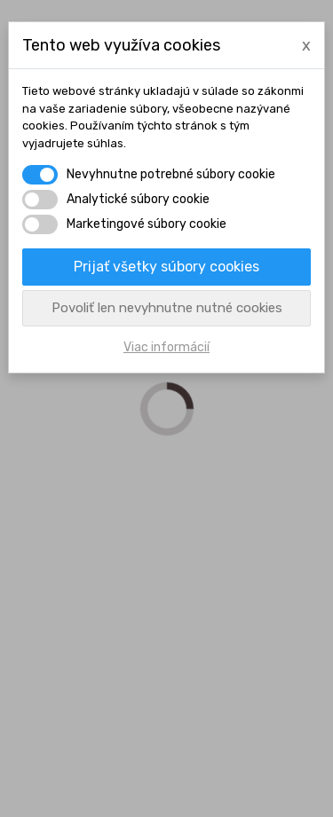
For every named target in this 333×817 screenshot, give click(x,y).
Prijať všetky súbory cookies (166, 266)
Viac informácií (166, 347)
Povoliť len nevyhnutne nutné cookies (167, 308)
